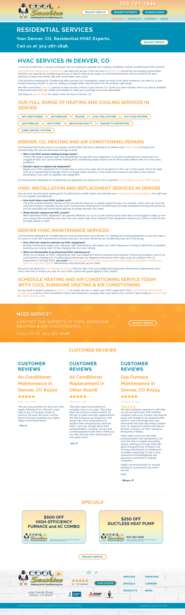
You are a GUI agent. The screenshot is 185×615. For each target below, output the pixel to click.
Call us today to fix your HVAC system (139, 180)
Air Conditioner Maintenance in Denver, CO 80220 (37, 383)
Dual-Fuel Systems (104, 116)
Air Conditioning (32, 116)
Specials (129, 583)
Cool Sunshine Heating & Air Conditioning (40, 71)
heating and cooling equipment (134, 193)
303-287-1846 (138, 4)
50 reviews (82, 584)
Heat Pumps (54, 123)
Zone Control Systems (36, 130)
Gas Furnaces (30, 123)
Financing (152, 576)
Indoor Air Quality (81, 123)
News (164, 18)
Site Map (77, 606)
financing (46, 87)
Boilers (80, 116)
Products (134, 18)
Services (117, 18)
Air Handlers (59, 116)
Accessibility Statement (51, 606)
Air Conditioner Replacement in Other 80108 (86, 383)
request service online (33, 296)
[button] (124, 18)
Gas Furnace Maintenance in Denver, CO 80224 (140, 383)
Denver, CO (113, 71)
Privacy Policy (67, 606)
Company (150, 18)
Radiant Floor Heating (115, 123)
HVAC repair (131, 147)
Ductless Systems (136, 116)
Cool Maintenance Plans (59, 268)
